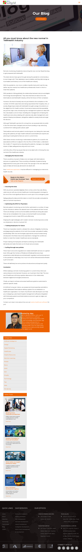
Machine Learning (9, 358)
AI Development (19, 532)
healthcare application (13, 169)
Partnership (5, 521)
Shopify (6, 375)
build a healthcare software (39, 302)
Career (4, 529)
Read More (8, 421)
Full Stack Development (21, 521)
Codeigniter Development (22, 526)
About (4, 516)
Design (6, 344)
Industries (4, 519)
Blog (3, 526)
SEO (5, 372)
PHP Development (20, 519)
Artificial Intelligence (10, 341)
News (6, 365)
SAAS (5, 368)
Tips (5, 382)
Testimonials (5, 524)
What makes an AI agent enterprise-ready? (13, 462)
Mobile (6, 361)
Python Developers (20, 516)
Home (4, 514)
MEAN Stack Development (22, 529)
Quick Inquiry (41, 19)
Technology (7, 378)
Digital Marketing (9, 348)
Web (5, 385)
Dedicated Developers (21, 514)
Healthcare (7, 351)
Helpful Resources (9, 355)
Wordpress (7, 389)
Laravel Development (21, 524)
